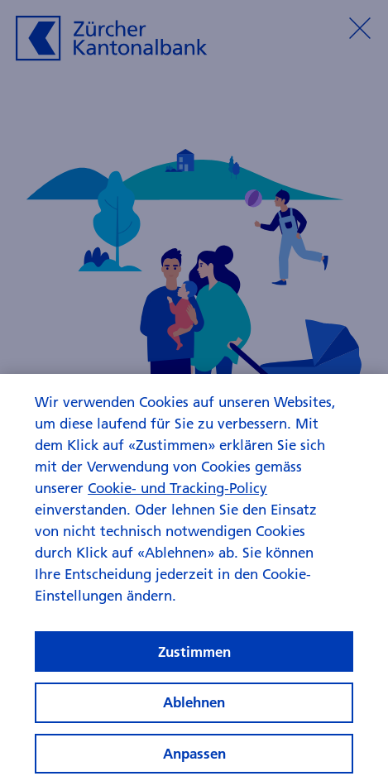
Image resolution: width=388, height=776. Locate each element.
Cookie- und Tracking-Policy (177, 525)
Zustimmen (194, 688)
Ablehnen (194, 739)
